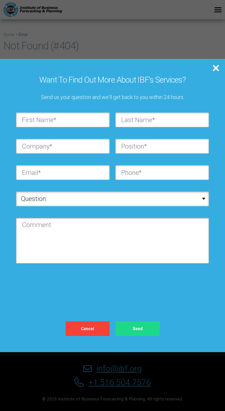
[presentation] (60, 286)
